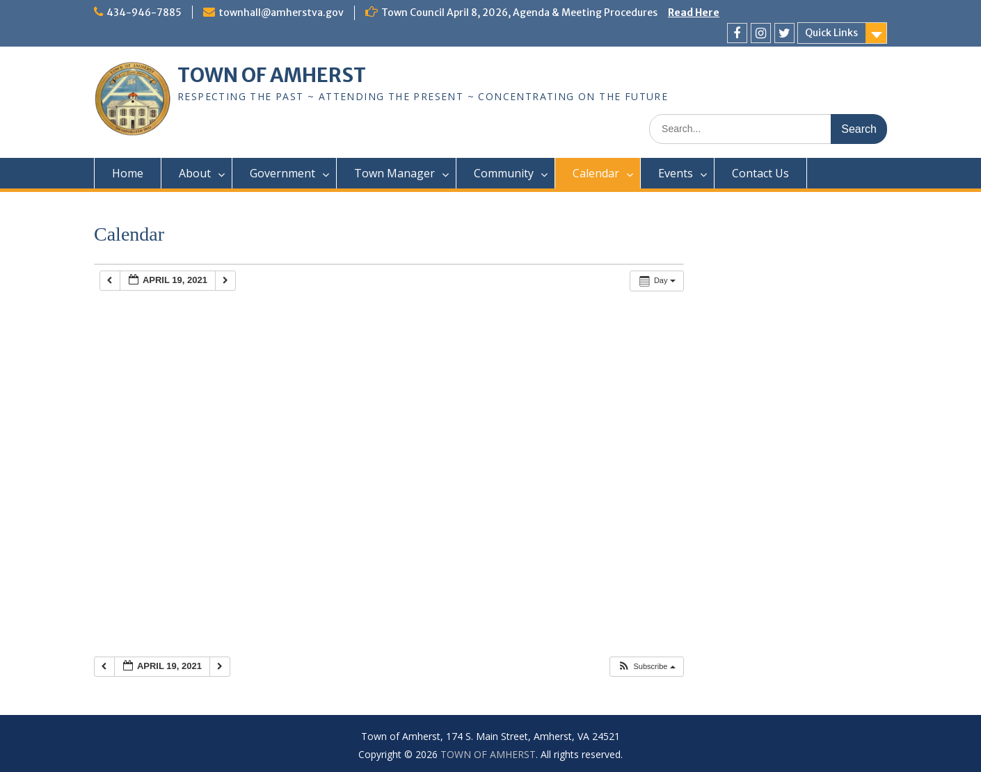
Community (504, 173)
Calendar (596, 173)
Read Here (693, 12)
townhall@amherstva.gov (281, 12)
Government (282, 173)
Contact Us (760, 173)
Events (675, 173)
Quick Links (831, 32)
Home (127, 173)
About (195, 173)
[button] (646, 666)
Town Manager (394, 173)
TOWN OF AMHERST (271, 75)
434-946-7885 (144, 12)
